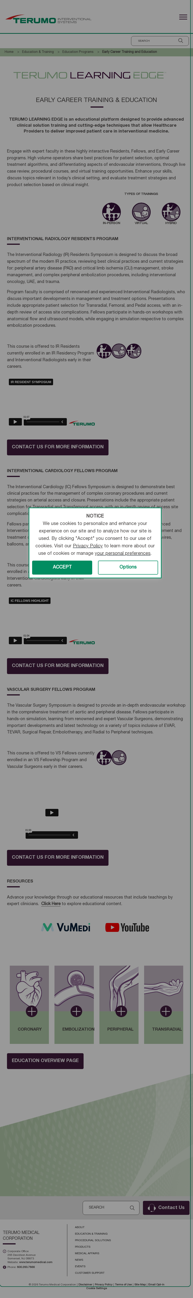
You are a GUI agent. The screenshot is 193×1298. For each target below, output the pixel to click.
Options (127, 567)
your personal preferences (122, 554)
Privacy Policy (88, 546)
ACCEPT (62, 567)
